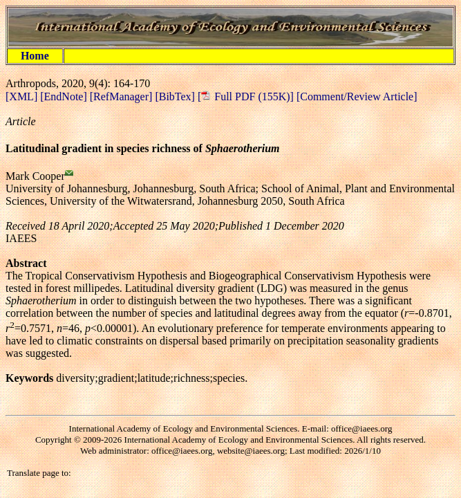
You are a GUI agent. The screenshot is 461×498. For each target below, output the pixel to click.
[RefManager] (123, 96)
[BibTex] (176, 96)
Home (35, 56)
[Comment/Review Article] (355, 96)
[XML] (23, 96)
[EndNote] (65, 96)
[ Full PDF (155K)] (246, 96)
